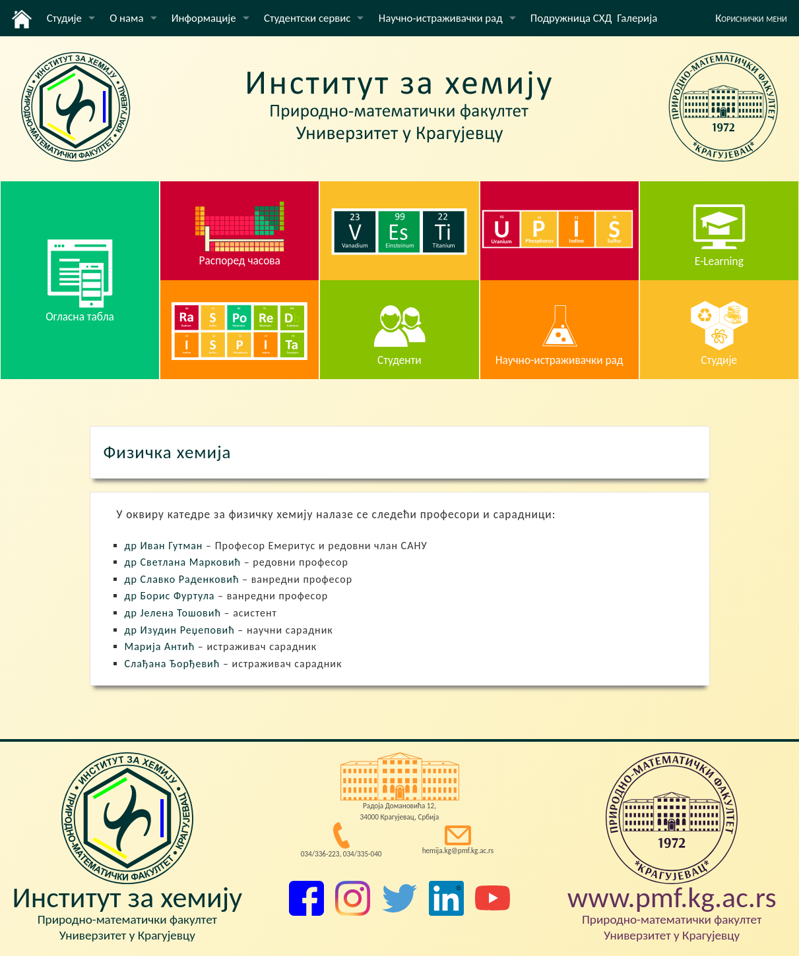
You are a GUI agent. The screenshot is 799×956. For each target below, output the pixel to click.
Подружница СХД (571, 18)
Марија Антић (160, 646)
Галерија (637, 18)
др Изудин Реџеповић (180, 630)
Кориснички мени (751, 18)
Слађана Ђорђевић (172, 663)
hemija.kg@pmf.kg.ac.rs (458, 850)
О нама (126, 18)
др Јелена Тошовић (173, 613)
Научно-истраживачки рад (441, 18)
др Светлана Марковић (183, 562)
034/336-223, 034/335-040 (341, 853)
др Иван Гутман (164, 545)
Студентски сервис (307, 18)
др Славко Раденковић (182, 579)
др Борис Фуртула (170, 595)
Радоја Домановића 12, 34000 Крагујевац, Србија (399, 811)
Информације (204, 18)
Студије (64, 18)
